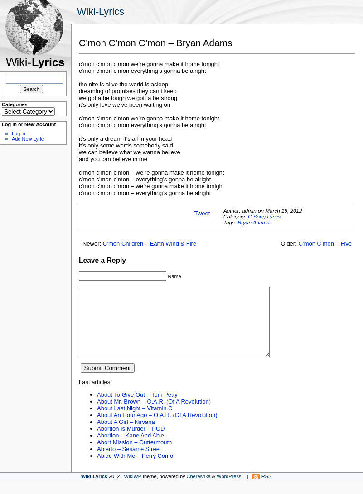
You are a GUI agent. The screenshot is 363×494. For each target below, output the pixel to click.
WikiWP (132, 490)
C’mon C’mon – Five (325, 243)
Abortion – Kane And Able (130, 449)
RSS (266, 490)
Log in (18, 133)
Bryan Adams (253, 222)
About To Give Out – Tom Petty (137, 408)
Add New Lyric (28, 139)
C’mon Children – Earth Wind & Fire (149, 243)
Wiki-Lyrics (100, 11)
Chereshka (199, 490)
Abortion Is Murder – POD (131, 442)
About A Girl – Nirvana (126, 435)
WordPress (229, 490)
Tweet (202, 213)
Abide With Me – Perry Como (135, 469)
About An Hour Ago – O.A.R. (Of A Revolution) (157, 428)
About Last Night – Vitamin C (134, 421)
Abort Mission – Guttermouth (134, 455)
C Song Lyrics (264, 216)
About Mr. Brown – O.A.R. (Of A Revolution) (154, 415)
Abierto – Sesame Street (129, 462)
